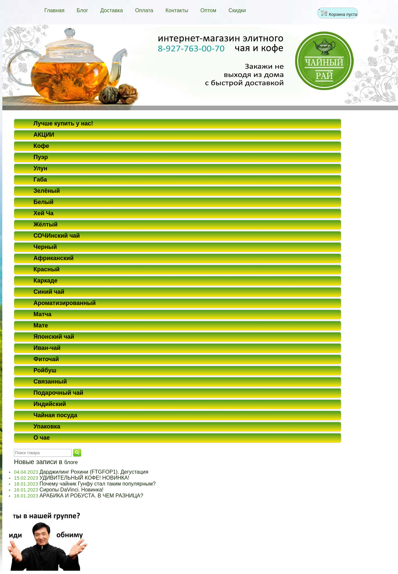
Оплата (144, 10)
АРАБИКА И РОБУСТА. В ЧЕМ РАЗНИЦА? (91, 495)
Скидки (237, 10)
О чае (42, 437)
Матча (43, 314)
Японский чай (54, 336)
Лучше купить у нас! (63, 123)
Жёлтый (46, 224)
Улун (40, 168)
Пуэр (41, 157)
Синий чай (49, 291)
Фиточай (46, 359)
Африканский (54, 258)
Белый (44, 202)
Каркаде (46, 280)
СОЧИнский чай (57, 235)
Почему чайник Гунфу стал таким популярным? (98, 484)
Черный (45, 247)
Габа (40, 179)
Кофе (41, 146)
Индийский (50, 404)
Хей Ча (44, 213)
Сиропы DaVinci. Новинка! (72, 489)
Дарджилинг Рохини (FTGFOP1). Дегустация (94, 472)
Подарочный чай (58, 392)
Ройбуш (45, 370)
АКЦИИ (44, 134)
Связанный (50, 381)
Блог (82, 10)
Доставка (111, 10)
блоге (71, 462)
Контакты (177, 10)
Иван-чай (47, 348)
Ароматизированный (65, 303)
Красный (47, 269)
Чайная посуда (55, 415)
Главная (55, 10)
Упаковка (47, 426)
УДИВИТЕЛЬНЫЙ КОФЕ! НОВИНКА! (85, 478)
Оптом (208, 10)
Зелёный (47, 190)
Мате (41, 325)
